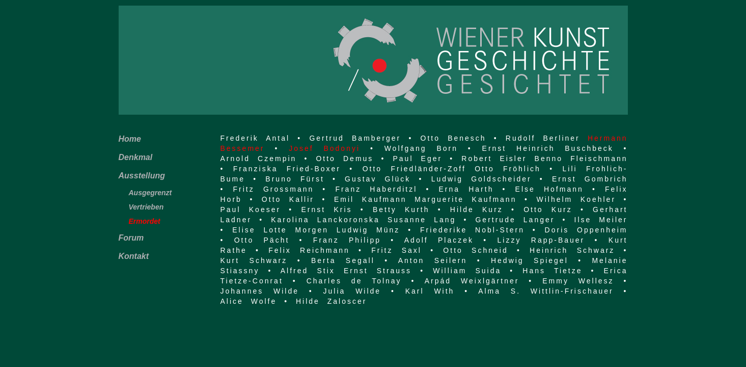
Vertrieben (146, 207)
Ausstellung (142, 175)
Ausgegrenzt (150, 193)
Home (130, 139)
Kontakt (134, 256)
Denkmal (136, 157)
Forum (131, 237)
